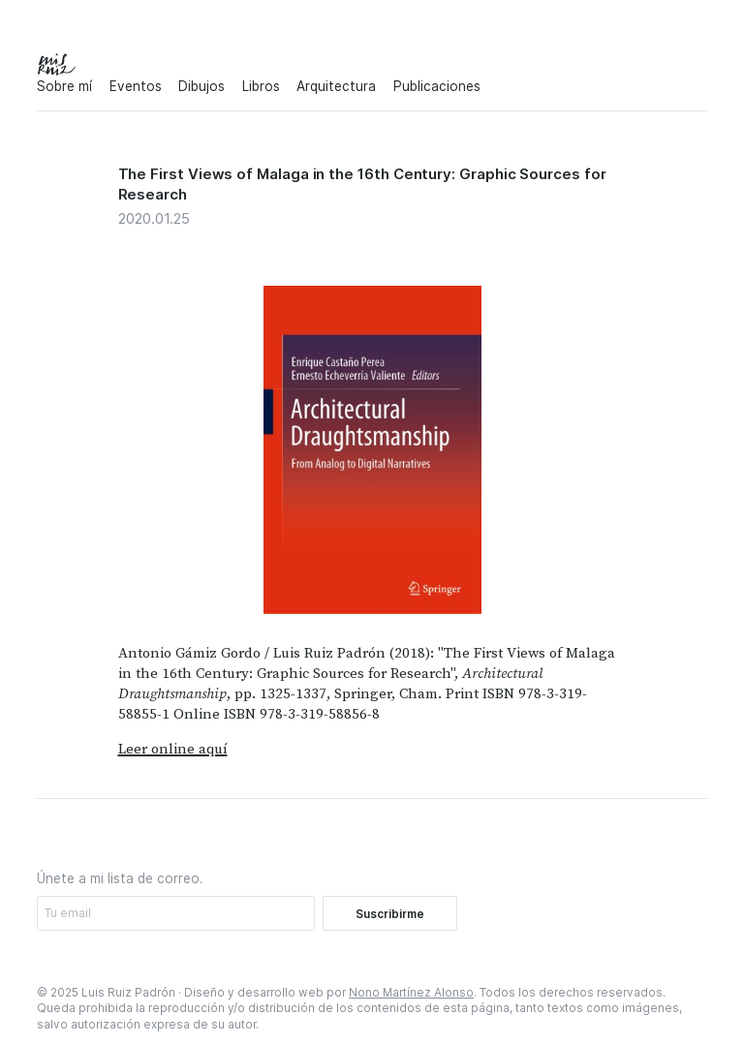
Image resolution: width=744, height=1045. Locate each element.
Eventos (135, 86)
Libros (261, 86)
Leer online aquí (173, 749)
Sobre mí (64, 86)
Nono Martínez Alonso (411, 992)
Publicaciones (436, 86)
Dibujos (201, 86)
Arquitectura (336, 86)
